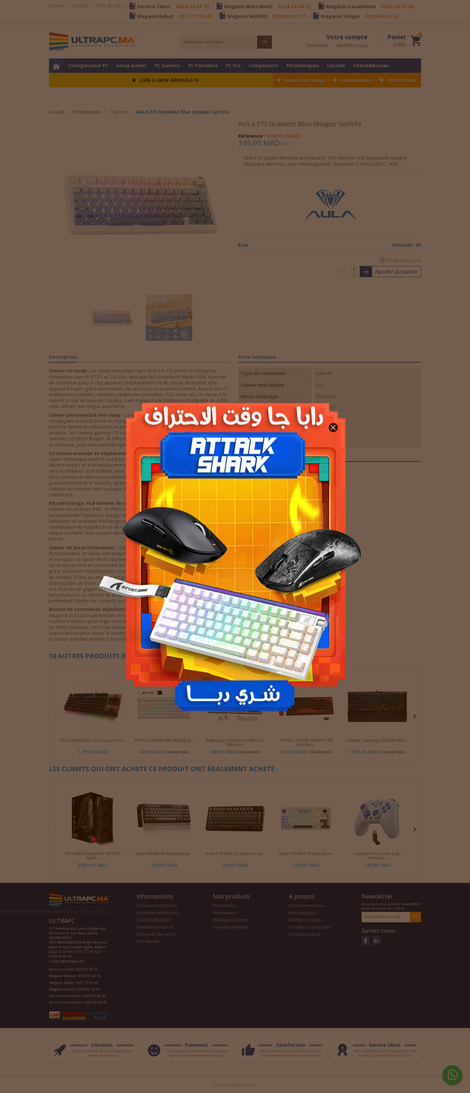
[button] (333, 427)
